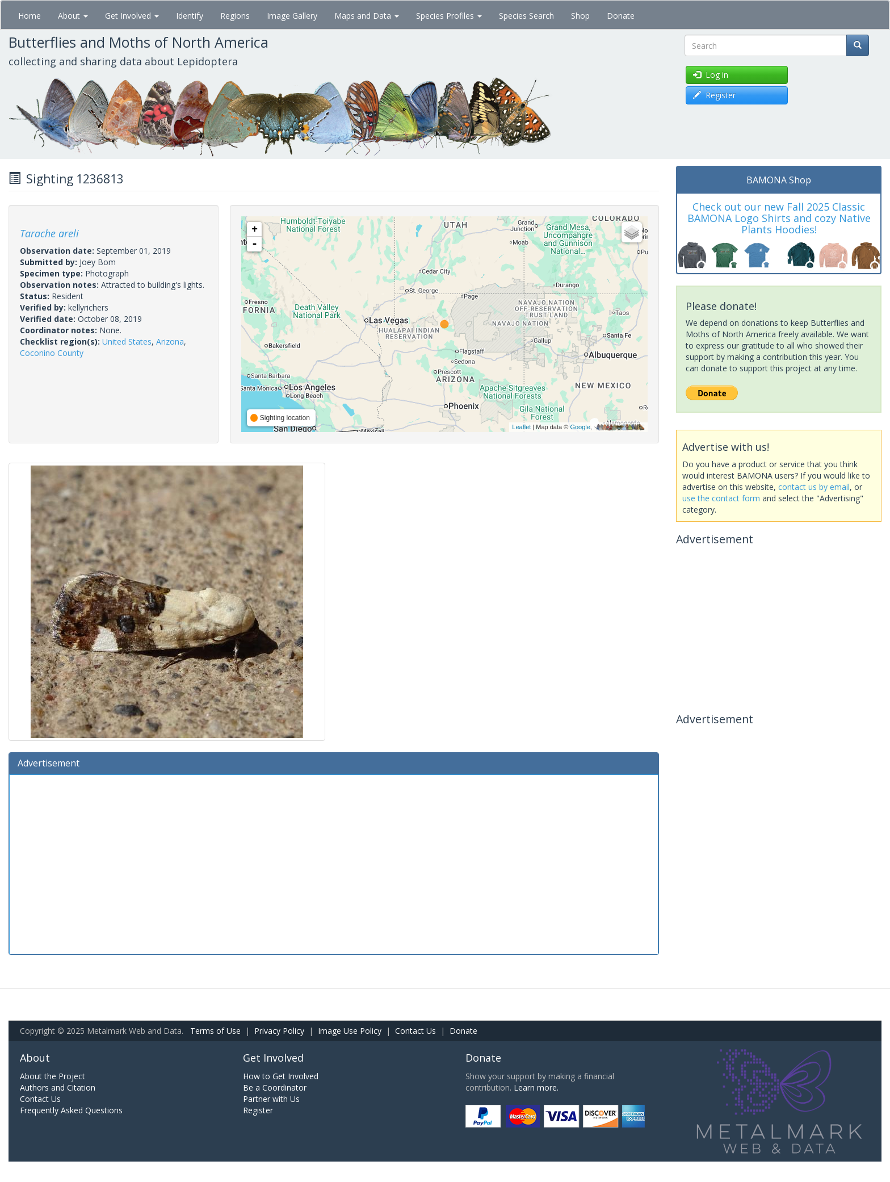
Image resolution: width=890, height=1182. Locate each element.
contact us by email (814, 486)
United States (127, 341)
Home (29, 15)
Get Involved (132, 15)
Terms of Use (215, 1030)
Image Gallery (292, 15)
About (73, 15)
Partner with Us (271, 1098)
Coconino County (51, 352)
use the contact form (721, 498)
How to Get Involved (280, 1076)
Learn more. (536, 1087)
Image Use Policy (349, 1030)
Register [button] (714, 95)
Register (258, 1110)
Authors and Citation (57, 1087)
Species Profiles (449, 15)
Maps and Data (366, 15)
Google (580, 427)
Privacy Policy (279, 1030)
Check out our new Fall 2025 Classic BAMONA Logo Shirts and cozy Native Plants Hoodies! (779, 218)
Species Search (526, 15)
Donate (621, 15)
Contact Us (415, 1030)
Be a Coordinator (275, 1087)
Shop (580, 15)
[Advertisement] (333, 862)
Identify (189, 15)
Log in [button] (710, 74)
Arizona (170, 341)
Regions (235, 15)
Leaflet (521, 427)
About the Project (52, 1076)
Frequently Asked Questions (71, 1110)
